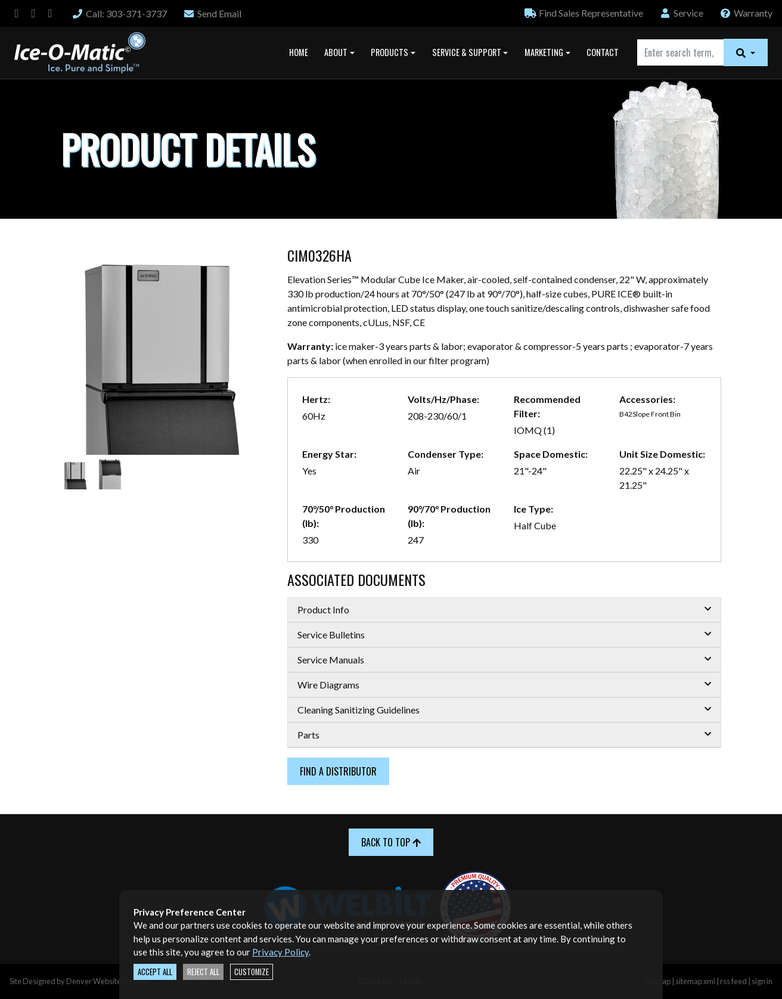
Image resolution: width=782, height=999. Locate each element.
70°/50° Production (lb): (343, 516)
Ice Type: (533, 508)
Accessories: (647, 399)
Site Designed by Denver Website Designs (80, 981)
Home (298, 52)
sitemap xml (695, 981)
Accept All (155, 972)
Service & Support (466, 52)
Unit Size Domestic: (662, 454)
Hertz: (316, 399)
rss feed (733, 981)
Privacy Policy (280, 952)
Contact (602, 52)
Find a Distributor (338, 771)
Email (212, 13)
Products (389, 52)
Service (681, 12)
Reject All (203, 972)
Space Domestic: (551, 454)
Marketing (544, 52)
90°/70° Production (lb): (449, 516)
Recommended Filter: (547, 406)
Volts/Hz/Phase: (443, 399)
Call (119, 13)
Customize (251, 972)
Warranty (745, 12)
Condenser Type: (445, 454)
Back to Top (391, 842)
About (335, 52)
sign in (762, 981)
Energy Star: (329, 454)
